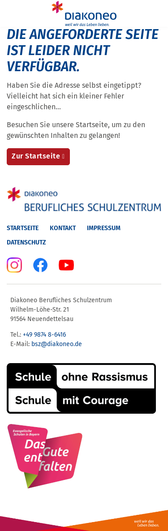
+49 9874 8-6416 (44, 334)
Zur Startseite (36, 156)
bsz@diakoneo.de (56, 344)
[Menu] (12, 13)
